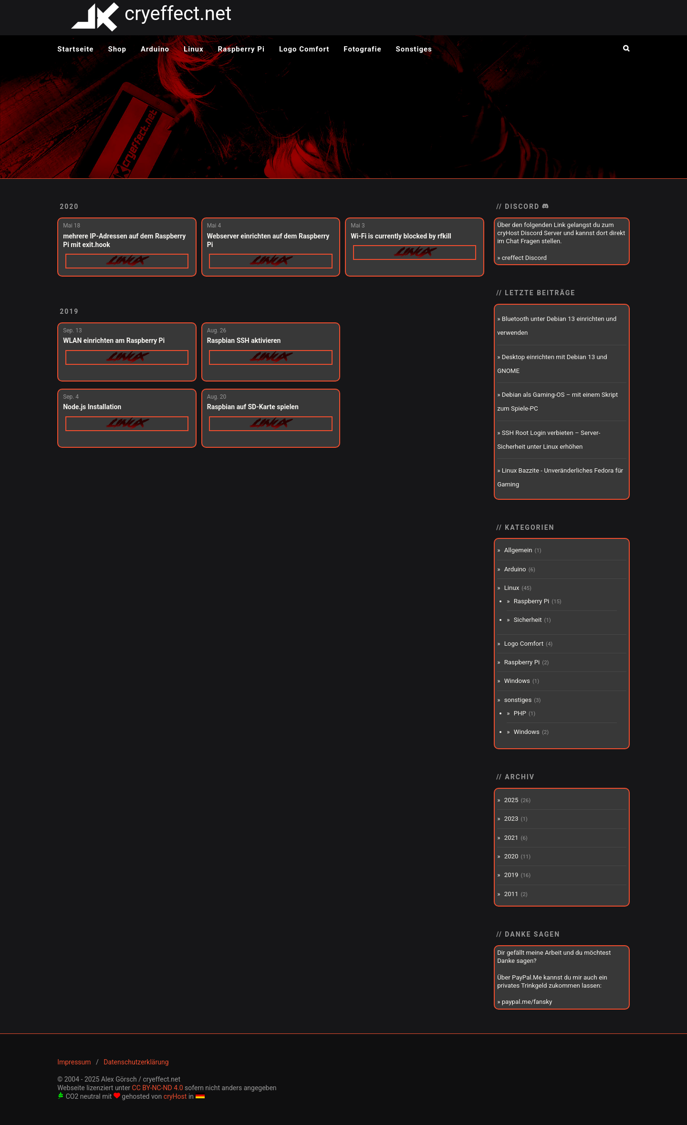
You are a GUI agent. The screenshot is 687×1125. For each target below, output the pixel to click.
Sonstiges (414, 49)
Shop (117, 49)
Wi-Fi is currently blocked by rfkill (401, 236)
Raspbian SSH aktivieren (244, 340)
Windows (517, 680)
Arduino (155, 49)
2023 (511, 818)
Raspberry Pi (241, 49)
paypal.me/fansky (527, 1001)
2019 (69, 311)
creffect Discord (524, 257)
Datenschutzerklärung (136, 1062)
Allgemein (518, 550)
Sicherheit (528, 619)
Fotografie (362, 49)
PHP (520, 713)
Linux (194, 49)
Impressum (74, 1062)
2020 (69, 206)
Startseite (75, 49)
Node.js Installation (92, 407)
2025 (511, 800)
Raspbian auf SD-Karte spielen (253, 407)
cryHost (175, 1096)
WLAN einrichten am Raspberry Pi (114, 340)
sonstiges (518, 699)
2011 (511, 894)
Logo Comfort (304, 49)
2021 (511, 837)
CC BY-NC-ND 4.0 (157, 1088)
